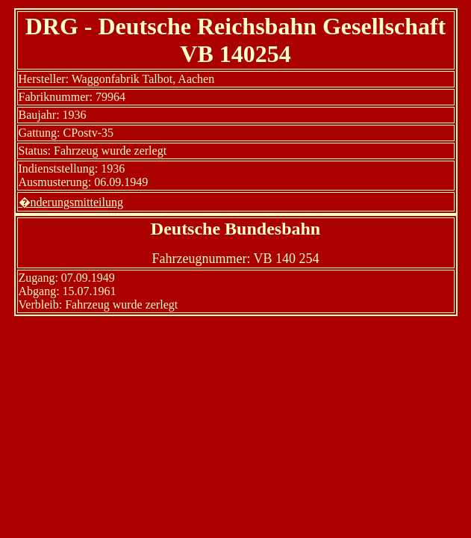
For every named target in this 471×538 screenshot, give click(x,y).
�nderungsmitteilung (71, 202)
